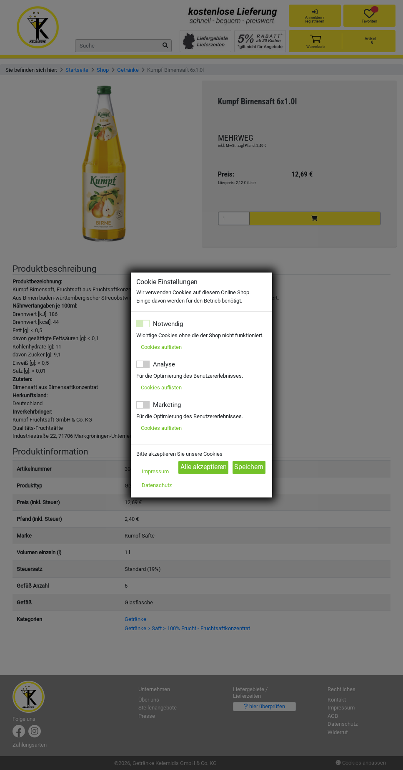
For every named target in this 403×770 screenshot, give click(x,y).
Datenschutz (157, 485)
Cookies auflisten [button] (161, 347)
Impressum (155, 471)
